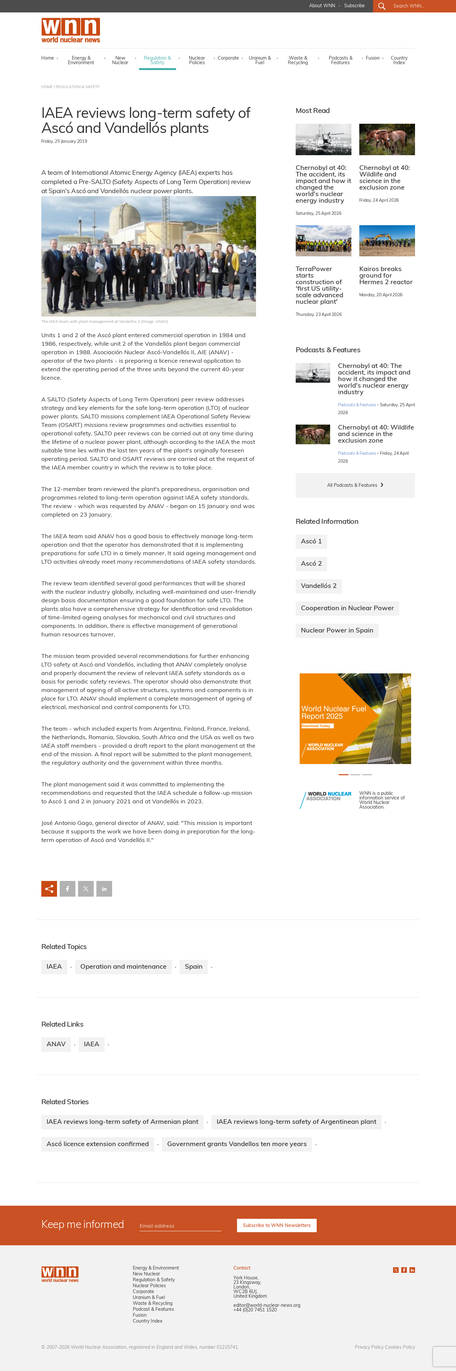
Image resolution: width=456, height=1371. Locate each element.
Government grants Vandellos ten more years (237, 1144)
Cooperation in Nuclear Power (347, 608)
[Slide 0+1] (343, 774)
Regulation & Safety (157, 60)
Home (47, 58)
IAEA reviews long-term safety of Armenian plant (122, 1122)
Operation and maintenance (123, 967)
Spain (194, 967)
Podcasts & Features (340, 60)
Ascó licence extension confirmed (98, 1144)
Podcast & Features (153, 1309)
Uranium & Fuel (260, 60)
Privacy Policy (369, 1347)
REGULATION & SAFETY (78, 87)
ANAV (56, 1044)
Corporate (228, 58)
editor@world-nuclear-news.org (266, 1305)
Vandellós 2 (319, 586)
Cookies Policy (400, 1347)
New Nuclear (120, 60)
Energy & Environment (81, 60)
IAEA (54, 967)
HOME (47, 87)
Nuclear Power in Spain (337, 631)
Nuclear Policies (197, 60)
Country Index (399, 60)
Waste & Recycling (298, 60)
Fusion (373, 58)
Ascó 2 (311, 564)
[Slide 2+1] (367, 774)
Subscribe (354, 6)
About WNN (322, 6)
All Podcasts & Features (352, 485)
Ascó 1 (311, 542)
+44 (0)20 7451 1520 (255, 1310)
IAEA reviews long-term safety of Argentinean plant (296, 1122)
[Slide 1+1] (355, 774)
